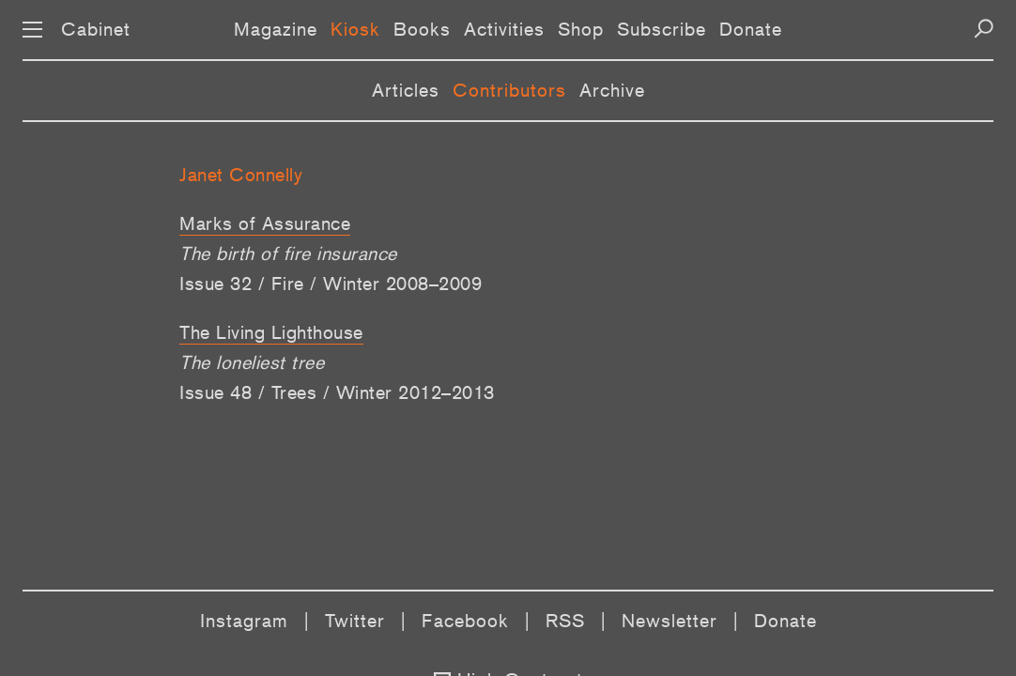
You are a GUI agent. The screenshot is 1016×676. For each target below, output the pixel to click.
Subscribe (661, 29)
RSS (565, 620)
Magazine (275, 29)
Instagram (244, 620)
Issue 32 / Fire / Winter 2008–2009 (330, 283)
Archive (612, 90)
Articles (405, 90)
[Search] (983, 28)
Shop (581, 29)
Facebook (465, 620)
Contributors (509, 90)
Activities (504, 29)
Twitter (355, 620)
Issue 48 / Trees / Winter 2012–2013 (337, 392)
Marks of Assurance (264, 223)
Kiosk (355, 29)
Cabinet (96, 29)
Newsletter (669, 620)
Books (422, 29)
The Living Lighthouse (271, 332)
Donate (750, 29)
